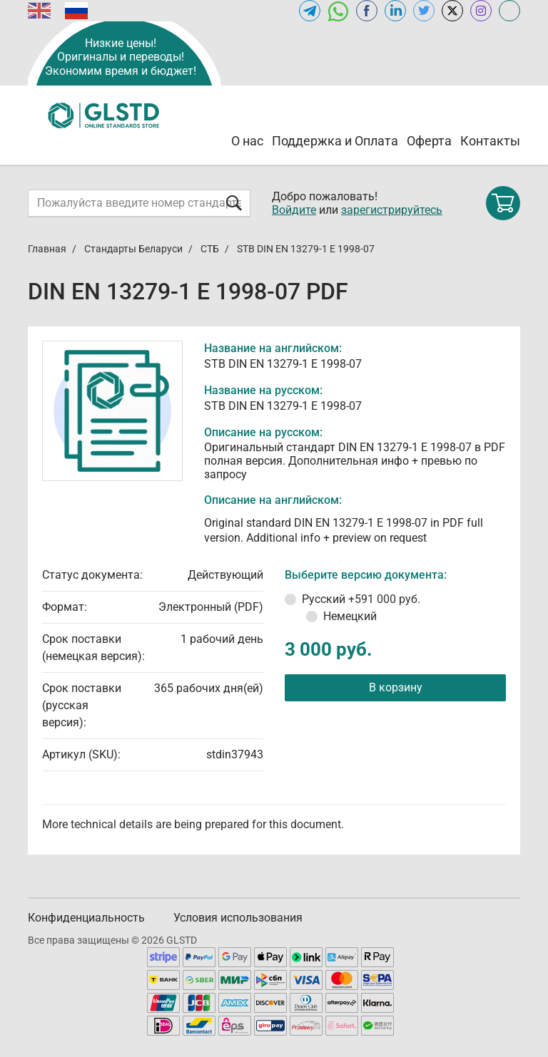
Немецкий (350, 616)
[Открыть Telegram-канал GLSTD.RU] (309, 10)
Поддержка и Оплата (335, 140)
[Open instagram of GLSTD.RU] (481, 10)
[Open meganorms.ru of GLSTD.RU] (509, 10)
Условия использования (238, 917)
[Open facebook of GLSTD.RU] (366, 10)
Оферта (429, 140)
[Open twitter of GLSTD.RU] (424, 10)
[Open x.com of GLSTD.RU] (452, 10)
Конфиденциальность (86, 917)
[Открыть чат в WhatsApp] (338, 10)
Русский (361, 599)
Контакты (490, 140)
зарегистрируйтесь (391, 210)
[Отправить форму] (234, 203)
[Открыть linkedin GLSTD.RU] (395, 10)
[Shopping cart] (503, 203)
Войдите (294, 210)
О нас (247, 140)
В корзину (395, 687)
